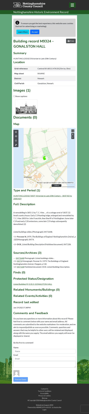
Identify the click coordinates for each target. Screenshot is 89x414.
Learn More (23, 32)
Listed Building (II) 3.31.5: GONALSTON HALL (32, 284)
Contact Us (44, 389)
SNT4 (19, 261)
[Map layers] (16, 132)
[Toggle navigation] (72, 5)
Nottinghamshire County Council (51, 400)
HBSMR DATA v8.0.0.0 (44, 407)
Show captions (20, 96)
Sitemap (44, 398)
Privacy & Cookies (44, 396)
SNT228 (20, 267)
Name (15, 347)
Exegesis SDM (48, 405)
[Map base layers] (16, 136)
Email (15, 355)
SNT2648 (20, 258)
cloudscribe (57, 407)
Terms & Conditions (44, 391)
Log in (44, 410)
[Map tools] (16, 145)
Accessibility (44, 393)
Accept (35, 32)
